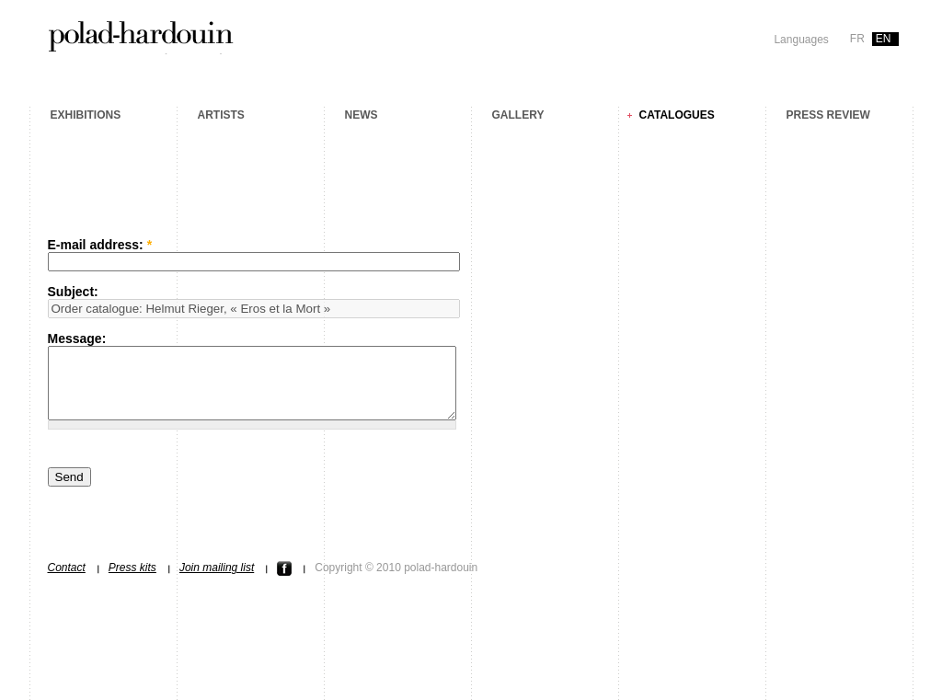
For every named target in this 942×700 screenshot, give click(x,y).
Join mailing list (216, 581)
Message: (77, 338)
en (883, 38)
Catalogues (677, 115)
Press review (828, 115)
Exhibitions (86, 115)
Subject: (73, 291)
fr (857, 38)
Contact (67, 581)
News (361, 115)
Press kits (132, 581)
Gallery (518, 115)
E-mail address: (100, 244)
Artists (221, 115)
